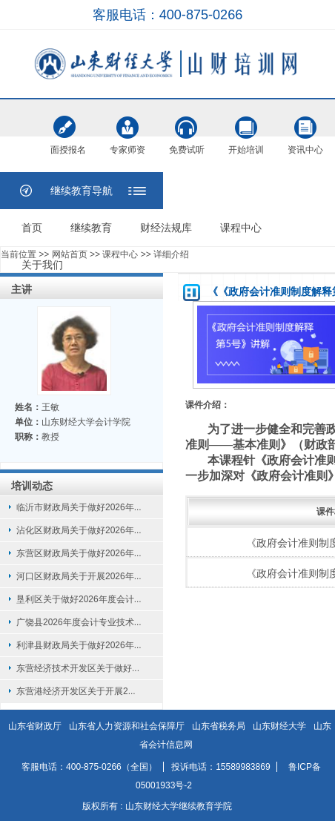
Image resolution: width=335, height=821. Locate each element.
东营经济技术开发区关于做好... (77, 668)
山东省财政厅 (35, 726)
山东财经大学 (279, 726)
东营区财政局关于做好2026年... (79, 553)
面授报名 (68, 129)
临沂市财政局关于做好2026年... (79, 507)
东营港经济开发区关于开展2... (76, 691)
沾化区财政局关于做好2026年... (79, 530)
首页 (31, 228)
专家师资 (127, 127)
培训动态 (32, 486)
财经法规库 (166, 228)
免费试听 (187, 127)
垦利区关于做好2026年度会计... (79, 599)
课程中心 (241, 228)
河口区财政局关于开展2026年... (79, 576)
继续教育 (91, 228)
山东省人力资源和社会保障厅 (127, 726)
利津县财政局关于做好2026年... (79, 645)
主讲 (21, 289)
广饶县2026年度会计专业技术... (79, 622)
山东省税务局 (218, 726)
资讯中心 (305, 127)
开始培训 (246, 127)
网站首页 (69, 254)
